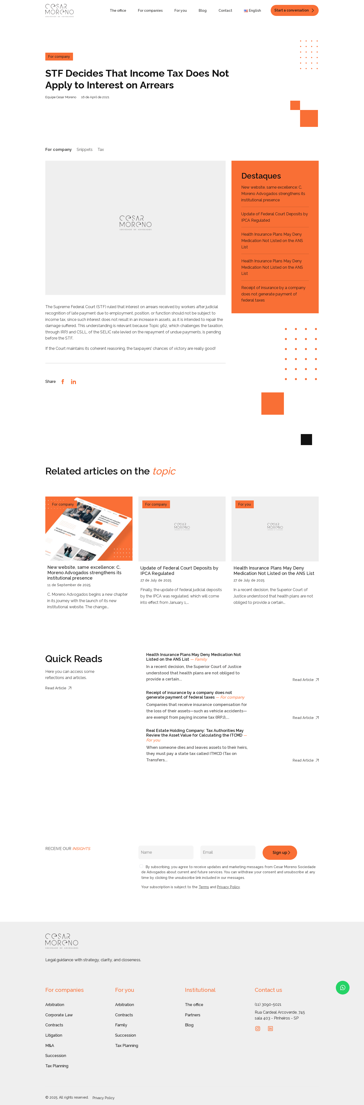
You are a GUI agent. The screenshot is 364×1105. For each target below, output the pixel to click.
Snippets (85, 149)
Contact (225, 10)
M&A (49, 1045)
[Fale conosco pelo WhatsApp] (343, 987)
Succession (55, 1055)
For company (58, 149)
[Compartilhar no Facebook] (63, 381)
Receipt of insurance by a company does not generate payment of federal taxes (273, 294)
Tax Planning (56, 1066)
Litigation (53, 1035)
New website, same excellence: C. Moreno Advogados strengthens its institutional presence (273, 193)
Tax (100, 149)
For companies (150, 10)
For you (180, 10)
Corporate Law (59, 1015)
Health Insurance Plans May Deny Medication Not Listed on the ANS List (272, 240)
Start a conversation (291, 10)
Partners (192, 1015)
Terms (204, 887)
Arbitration (54, 1004)
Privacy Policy (228, 887)
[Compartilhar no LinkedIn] (73, 381)
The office (118, 10)
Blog (203, 10)
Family (121, 1025)
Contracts (54, 1025)
